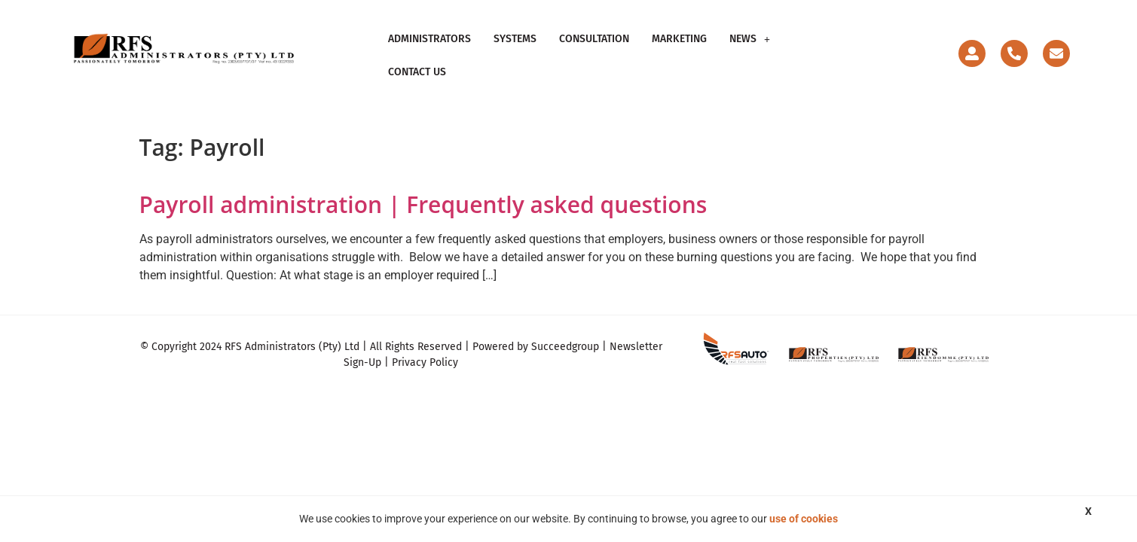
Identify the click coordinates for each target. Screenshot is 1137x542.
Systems (515, 48)
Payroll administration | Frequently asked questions (423, 190)
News (749, 48)
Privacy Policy (425, 349)
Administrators (429, 48)
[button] (749, 48)
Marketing (679, 48)
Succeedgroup (565, 333)
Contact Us (822, 48)
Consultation (594, 48)
